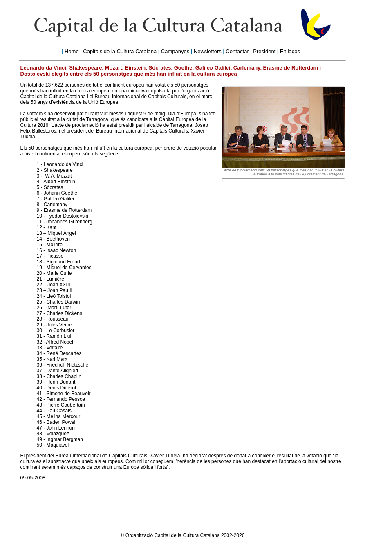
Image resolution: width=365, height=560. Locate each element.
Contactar (237, 51)
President (264, 51)
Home (72, 51)
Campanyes (175, 51)
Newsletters (208, 51)
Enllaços (290, 51)
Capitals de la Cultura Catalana (120, 51)
